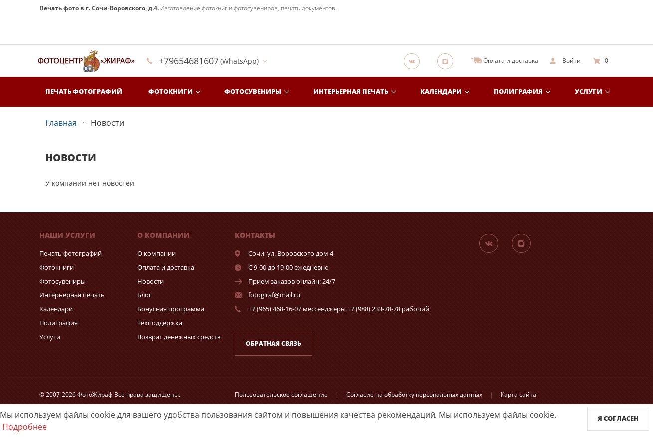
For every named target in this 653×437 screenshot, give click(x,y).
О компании (156, 253)
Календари (441, 91)
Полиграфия (518, 91)
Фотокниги (170, 91)
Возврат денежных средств (178, 336)
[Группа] (415, 61)
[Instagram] (448, 61)
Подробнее (24, 426)
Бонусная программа (170, 308)
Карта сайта (518, 394)
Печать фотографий (83, 91)
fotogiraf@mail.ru (274, 295)
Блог (144, 295)
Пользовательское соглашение (281, 394)
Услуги (588, 91)
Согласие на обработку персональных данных (414, 394)
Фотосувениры (252, 91)
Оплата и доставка (165, 267)
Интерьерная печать (350, 91)
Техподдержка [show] (159, 322)
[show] (565, 61)
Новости (150, 281)
